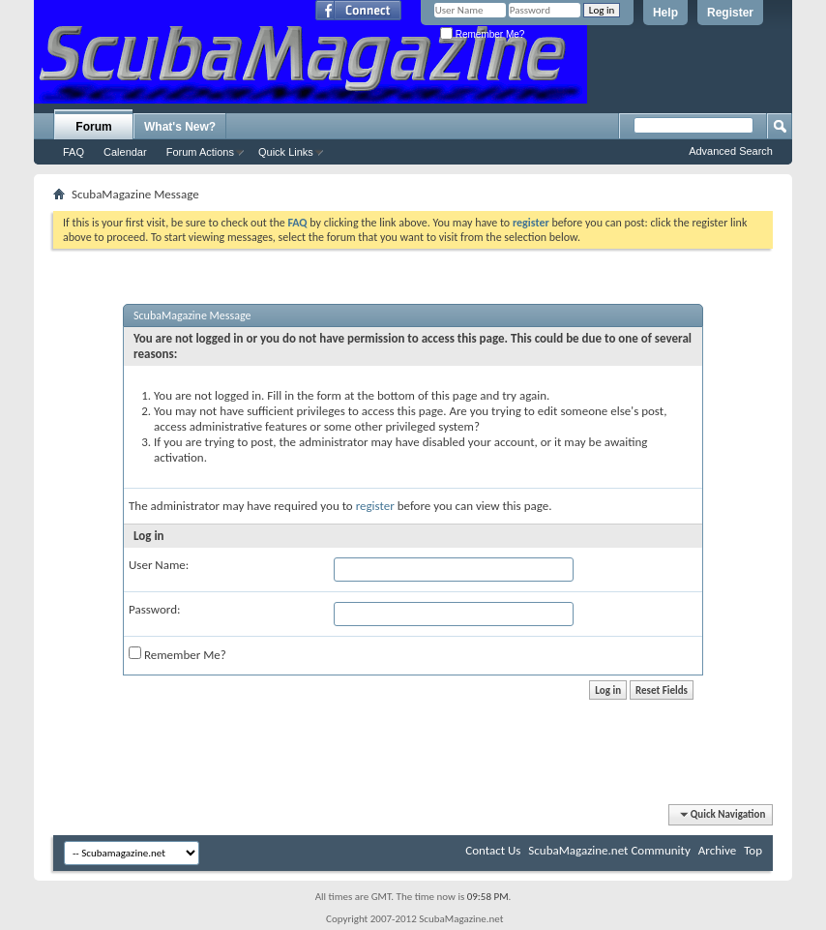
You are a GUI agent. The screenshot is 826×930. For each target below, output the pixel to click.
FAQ (73, 152)
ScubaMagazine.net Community (609, 850)
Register (730, 12)
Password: (154, 609)
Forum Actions (200, 152)
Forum (93, 127)
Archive (717, 850)
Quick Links (285, 152)
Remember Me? (482, 34)
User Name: (159, 564)
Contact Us (492, 850)
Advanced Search (731, 151)
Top (753, 850)
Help (665, 12)
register (375, 505)
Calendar (125, 152)
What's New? (180, 127)
